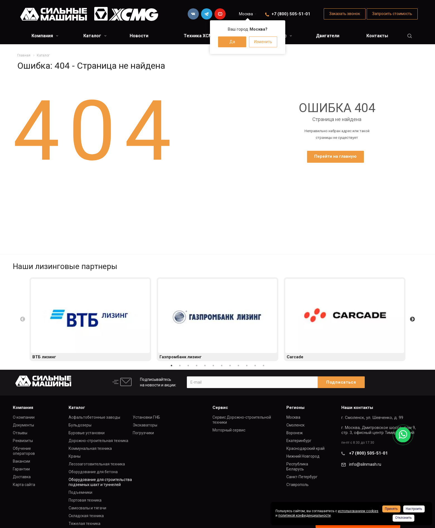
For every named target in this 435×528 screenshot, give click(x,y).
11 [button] (255, 365)
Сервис (220, 407)
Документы (23, 425)
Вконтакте (193, 13)
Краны (75, 456)
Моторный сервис (228, 430)
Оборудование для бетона (93, 472)
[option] (90, 319)
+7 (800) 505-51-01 (291, 13)
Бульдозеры (80, 425)
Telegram (206, 13)
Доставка (22, 477)
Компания (45, 35)
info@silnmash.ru (365, 464)
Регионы (295, 407)
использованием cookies (358, 511)
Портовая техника (85, 500)
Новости (139, 35)
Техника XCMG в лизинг (209, 35)
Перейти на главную (335, 156)
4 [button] (196, 365)
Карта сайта (24, 484)
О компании (24, 417)
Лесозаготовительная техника (97, 464)
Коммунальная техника (90, 448)
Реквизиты (23, 440)
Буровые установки (87, 433)
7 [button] (221, 365)
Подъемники (80, 492)
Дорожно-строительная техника (98, 440)
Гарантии (21, 469)
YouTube (220, 13)
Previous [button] (22, 319)
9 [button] (238, 365)
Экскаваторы (145, 425)
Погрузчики (143, 433)
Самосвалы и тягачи (87, 508)
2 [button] (180, 365)
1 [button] (171, 365)
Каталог (95, 35)
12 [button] (263, 365)
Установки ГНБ (146, 417)
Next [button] (412, 319)
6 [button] (213, 365)
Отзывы (20, 433)
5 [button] (205, 365)
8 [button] (230, 365)
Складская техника (86, 516)
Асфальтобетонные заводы (94, 417)
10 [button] (247, 365)
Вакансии (21, 461)
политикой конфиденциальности (304, 515)
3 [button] (188, 365)
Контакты (377, 35)
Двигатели (327, 35)
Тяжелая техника (84, 523)
